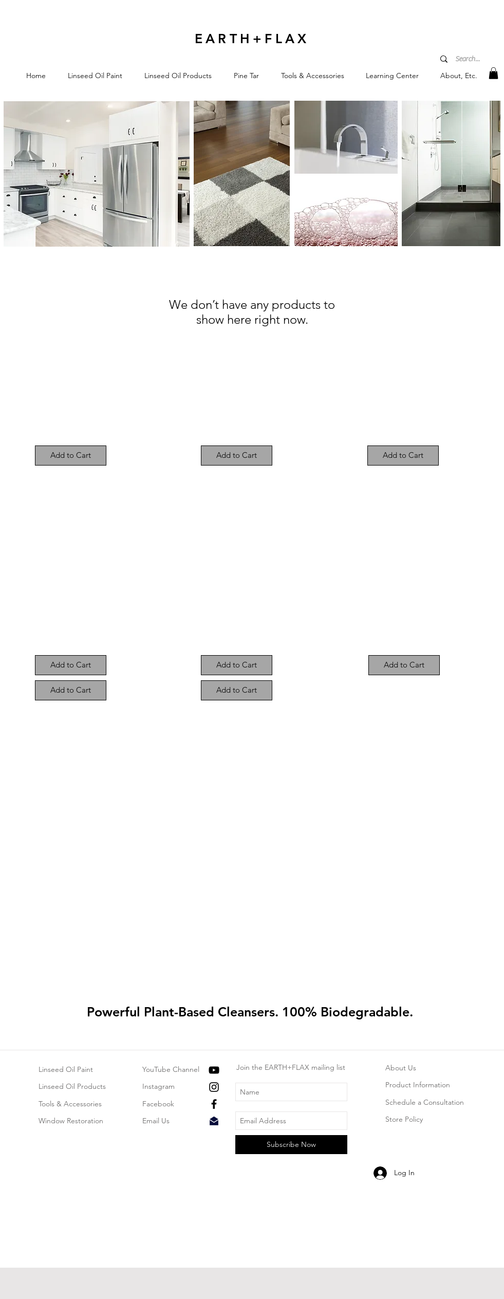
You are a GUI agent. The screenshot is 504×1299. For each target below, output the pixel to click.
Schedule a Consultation (424, 1102)
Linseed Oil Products (72, 1086)
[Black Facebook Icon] (214, 1104)
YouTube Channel (170, 1069)
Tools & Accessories (70, 1103)
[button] (95, 75)
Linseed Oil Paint (66, 1069)
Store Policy (404, 1119)
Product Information (417, 1084)
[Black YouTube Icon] (214, 1070)
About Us (400, 1067)
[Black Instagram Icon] (214, 1087)
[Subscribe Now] (291, 1144)
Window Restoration (71, 1120)
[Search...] (468, 59)
